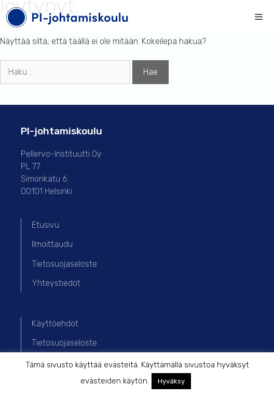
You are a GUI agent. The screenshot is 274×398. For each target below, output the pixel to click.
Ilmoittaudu (52, 244)
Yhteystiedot (56, 283)
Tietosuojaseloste (64, 264)
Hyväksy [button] (171, 381)
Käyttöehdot (55, 323)
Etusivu (45, 225)
